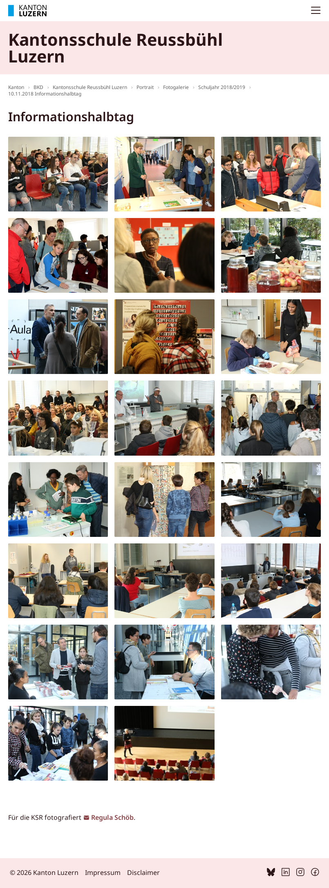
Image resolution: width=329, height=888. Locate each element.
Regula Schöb (112, 817)
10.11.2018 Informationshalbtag (44, 93)
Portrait (145, 87)
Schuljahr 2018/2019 (221, 87)
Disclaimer (143, 872)
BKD (38, 87)
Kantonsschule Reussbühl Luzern (90, 87)
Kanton (16, 87)
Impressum (103, 872)
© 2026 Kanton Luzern (44, 872)
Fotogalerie (176, 87)
